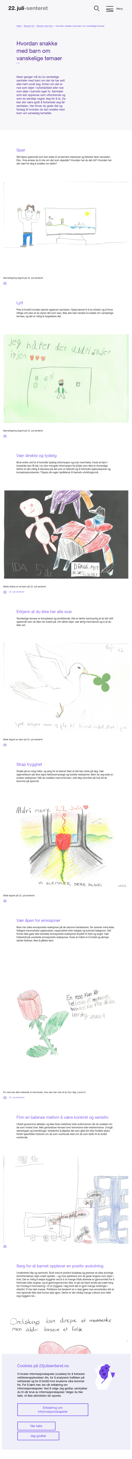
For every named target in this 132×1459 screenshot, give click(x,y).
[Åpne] (96, 9)
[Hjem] (28, 9)
